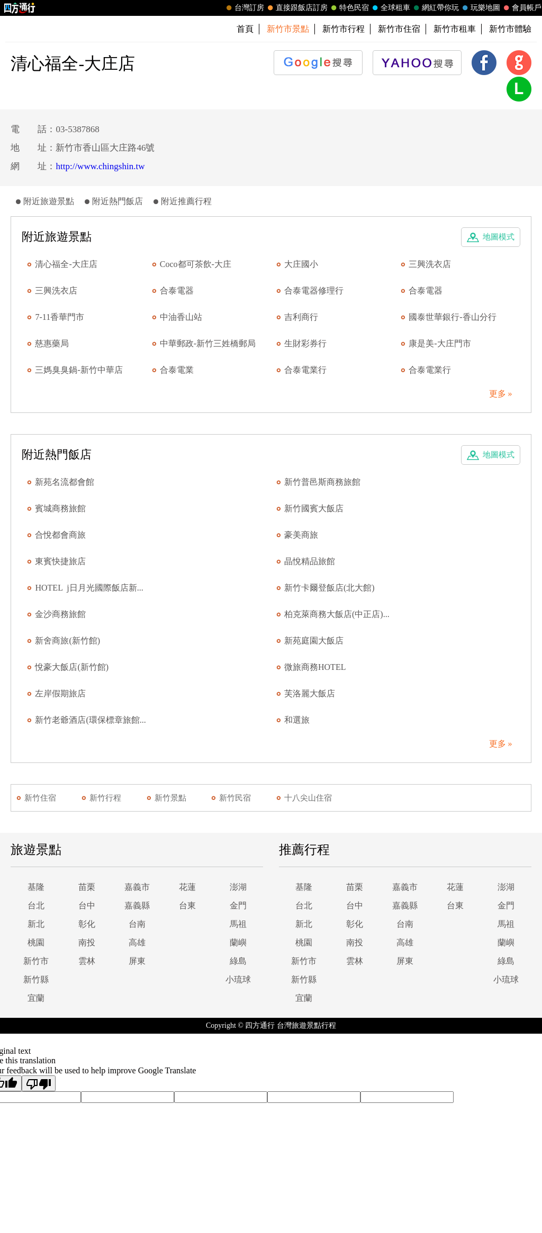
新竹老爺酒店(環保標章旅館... (90, 719)
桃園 (36, 942)
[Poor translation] (39, 1083)
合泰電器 (177, 290)
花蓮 (187, 886)
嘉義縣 (137, 905)
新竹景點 (170, 798)
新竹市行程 (343, 28)
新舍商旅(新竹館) (67, 640)
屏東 (137, 960)
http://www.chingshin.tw (100, 166)
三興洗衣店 (430, 264)
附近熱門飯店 (117, 201)
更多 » (500, 393)
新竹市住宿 (399, 28)
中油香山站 (181, 316)
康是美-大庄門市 (440, 343)
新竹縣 (36, 979)
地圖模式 (498, 237)
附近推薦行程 (186, 201)
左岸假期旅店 (60, 693)
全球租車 (390, 8)
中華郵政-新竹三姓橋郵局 (208, 343)
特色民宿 (349, 8)
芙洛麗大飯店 (309, 693)
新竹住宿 (40, 798)
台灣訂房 (244, 8)
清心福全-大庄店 (66, 264)
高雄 (137, 942)
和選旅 (297, 719)
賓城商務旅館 (60, 508)
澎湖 (238, 886)
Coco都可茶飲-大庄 (195, 264)
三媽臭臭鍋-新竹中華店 (78, 369)
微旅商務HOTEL (315, 666)
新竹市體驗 (510, 28)
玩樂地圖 (480, 8)
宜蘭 (36, 997)
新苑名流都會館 (64, 481)
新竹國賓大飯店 (314, 508)
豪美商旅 (301, 534)
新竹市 (36, 960)
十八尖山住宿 (308, 798)
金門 (238, 905)
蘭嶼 (238, 942)
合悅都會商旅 (60, 534)
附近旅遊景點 (48, 201)
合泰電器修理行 (314, 290)
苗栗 (86, 886)
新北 (36, 923)
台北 (36, 905)
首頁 (245, 28)
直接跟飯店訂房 (296, 8)
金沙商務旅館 (60, 614)
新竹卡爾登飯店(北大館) (329, 587)
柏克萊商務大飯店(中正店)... (337, 614)
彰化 (86, 923)
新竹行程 (105, 798)
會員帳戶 (521, 8)
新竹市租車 (454, 28)
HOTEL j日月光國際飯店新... (89, 587)
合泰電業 (177, 369)
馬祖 (238, 923)
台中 (86, 905)
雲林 (86, 960)
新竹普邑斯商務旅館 (322, 481)
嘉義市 (137, 886)
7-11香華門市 (59, 316)
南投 (86, 942)
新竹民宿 (235, 798)
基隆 (36, 886)
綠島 (238, 960)
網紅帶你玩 (435, 8)
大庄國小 (301, 264)
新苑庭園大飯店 (314, 640)
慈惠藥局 (52, 343)
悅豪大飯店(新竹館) (72, 666)
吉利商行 (301, 316)
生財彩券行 (305, 343)
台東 (187, 905)
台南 (137, 923)
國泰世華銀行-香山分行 (452, 316)
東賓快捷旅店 (60, 561)
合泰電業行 (305, 369)
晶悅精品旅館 (309, 561)
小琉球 (238, 979)
